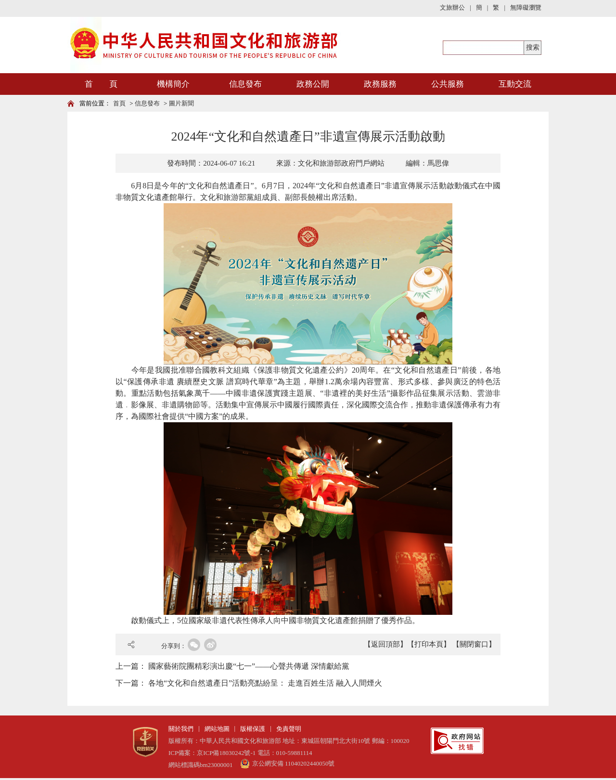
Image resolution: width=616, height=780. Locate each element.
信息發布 (245, 84)
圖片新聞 (181, 103)
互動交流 (515, 84)
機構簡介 (173, 84)
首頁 (119, 103)
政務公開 (312, 84)
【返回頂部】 (385, 644)
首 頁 (101, 84)
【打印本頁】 (428, 644)
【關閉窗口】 (474, 644)
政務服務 (380, 84)
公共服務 (447, 84)
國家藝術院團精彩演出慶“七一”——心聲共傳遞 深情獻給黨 (248, 666)
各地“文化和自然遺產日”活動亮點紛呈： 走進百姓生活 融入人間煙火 (265, 683)
